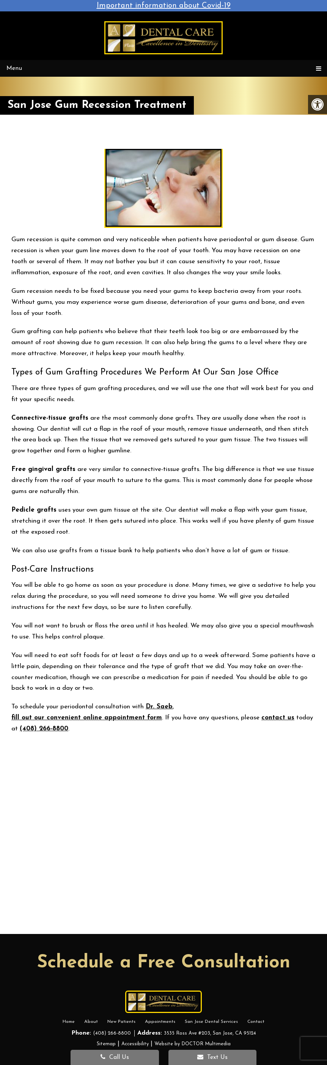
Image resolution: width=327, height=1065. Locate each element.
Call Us (115, 1057)
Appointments (160, 1021)
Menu (14, 68)
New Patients (122, 1021)
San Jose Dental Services (210, 1021)
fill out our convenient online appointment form (86, 717)
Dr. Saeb (159, 706)
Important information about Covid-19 (164, 5)
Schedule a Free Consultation (163, 963)
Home (70, 1021)
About (91, 1021)
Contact (255, 1021)
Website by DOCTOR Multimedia (192, 1043)
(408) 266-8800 (44, 728)
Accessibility (135, 1043)
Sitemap (106, 1043)
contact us (277, 717)
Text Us (212, 1057)
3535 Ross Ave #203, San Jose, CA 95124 (210, 1033)
